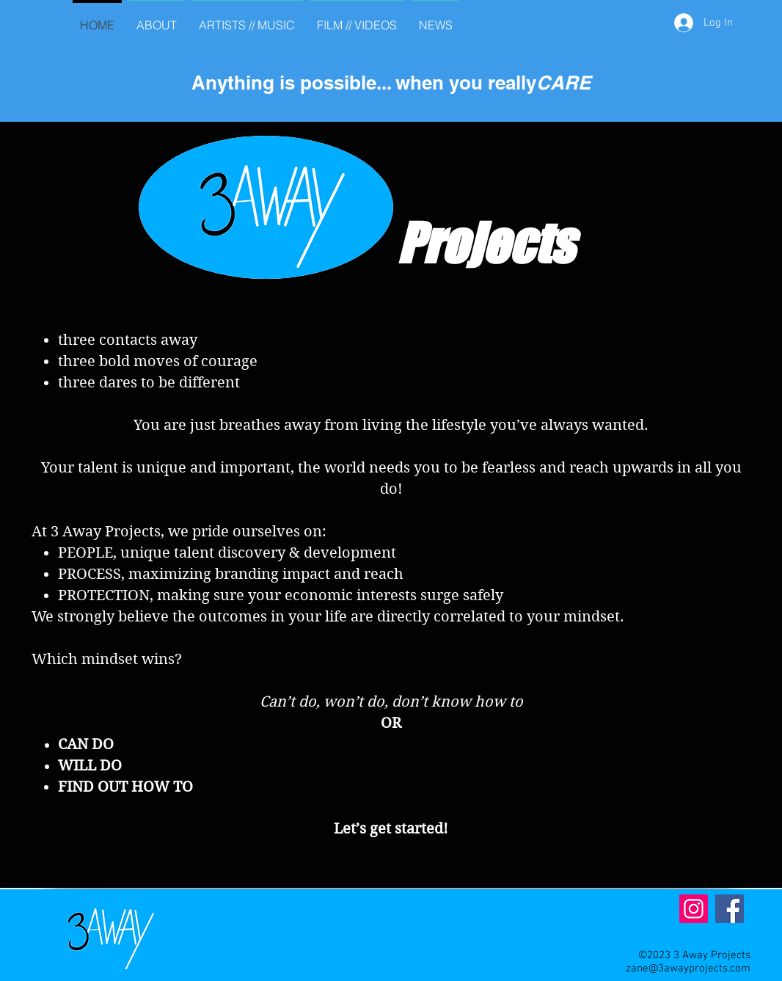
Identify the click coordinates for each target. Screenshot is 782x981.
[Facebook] (729, 908)
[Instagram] (693, 908)
